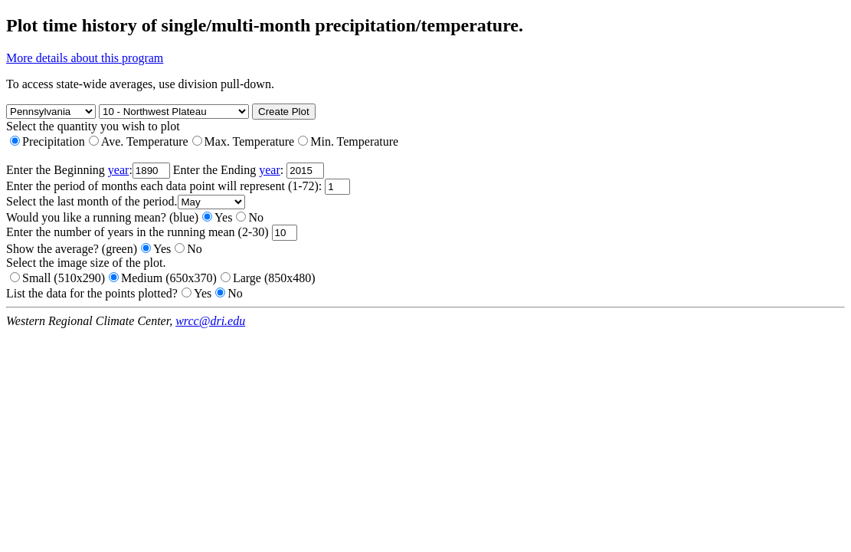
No (249, 217)
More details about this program (84, 57)
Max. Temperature (243, 141)
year (118, 169)
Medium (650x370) (163, 277)
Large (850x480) (268, 277)
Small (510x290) (57, 277)
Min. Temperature (348, 141)
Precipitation (47, 141)
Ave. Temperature (138, 141)
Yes (217, 217)
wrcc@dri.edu (210, 320)
